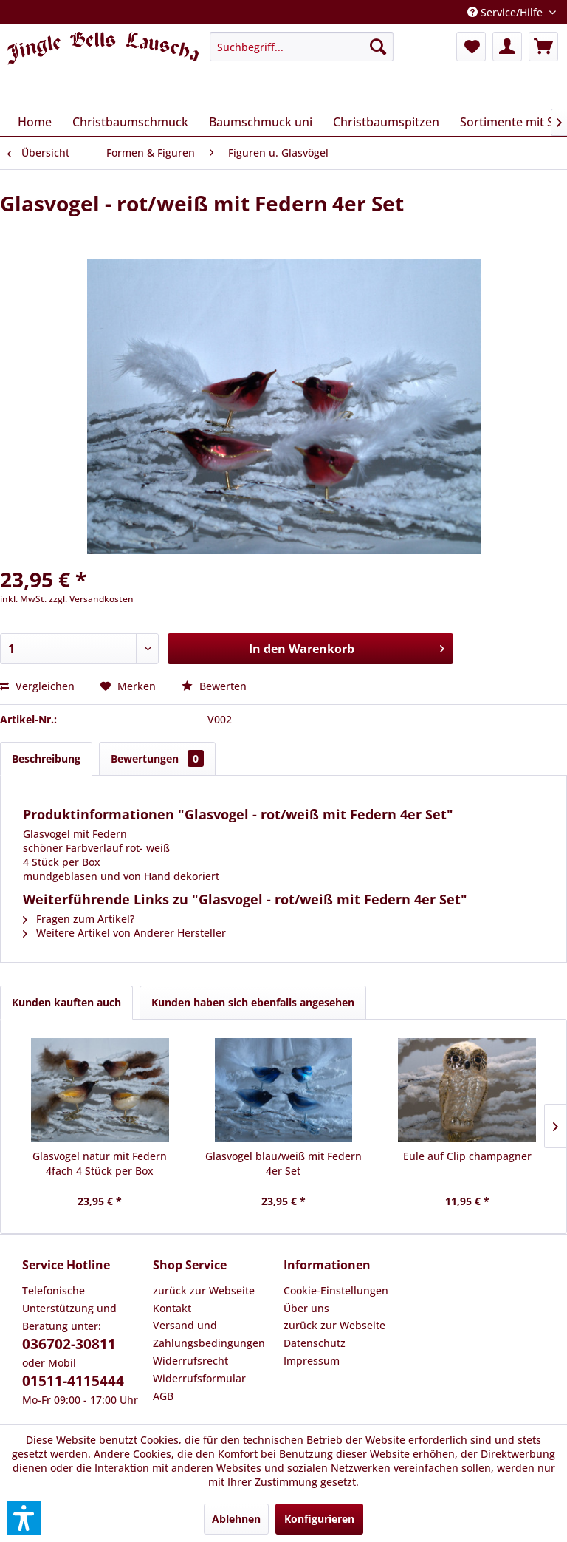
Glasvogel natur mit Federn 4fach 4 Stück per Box (99, 1163)
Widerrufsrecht (190, 1361)
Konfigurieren (319, 1519)
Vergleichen (37, 686)
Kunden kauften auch (66, 1002)
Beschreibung (46, 758)
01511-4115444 (73, 1381)
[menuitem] (302, 46)
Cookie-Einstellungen (336, 1290)
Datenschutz (315, 1343)
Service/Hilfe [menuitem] (506, 12)
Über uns (306, 1308)
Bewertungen (157, 758)
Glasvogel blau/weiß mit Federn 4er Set (283, 1163)
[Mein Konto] (507, 46)
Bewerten (214, 686)
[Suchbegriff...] (302, 46)
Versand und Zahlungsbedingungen (209, 1334)
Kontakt (172, 1308)
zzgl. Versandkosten (91, 599)
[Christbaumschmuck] (130, 122)
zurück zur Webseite (204, 1290)
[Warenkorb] (543, 46)
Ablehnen (236, 1519)
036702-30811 (69, 1344)
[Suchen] (378, 46)
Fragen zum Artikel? (78, 919)
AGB (163, 1396)
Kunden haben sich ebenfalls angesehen (252, 1002)
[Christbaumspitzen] (386, 122)
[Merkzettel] (471, 46)
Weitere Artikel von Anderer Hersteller (124, 933)
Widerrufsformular (199, 1378)
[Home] (34, 122)
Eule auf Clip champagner (467, 1156)
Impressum (312, 1361)
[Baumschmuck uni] (261, 122)
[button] (24, 1518)
